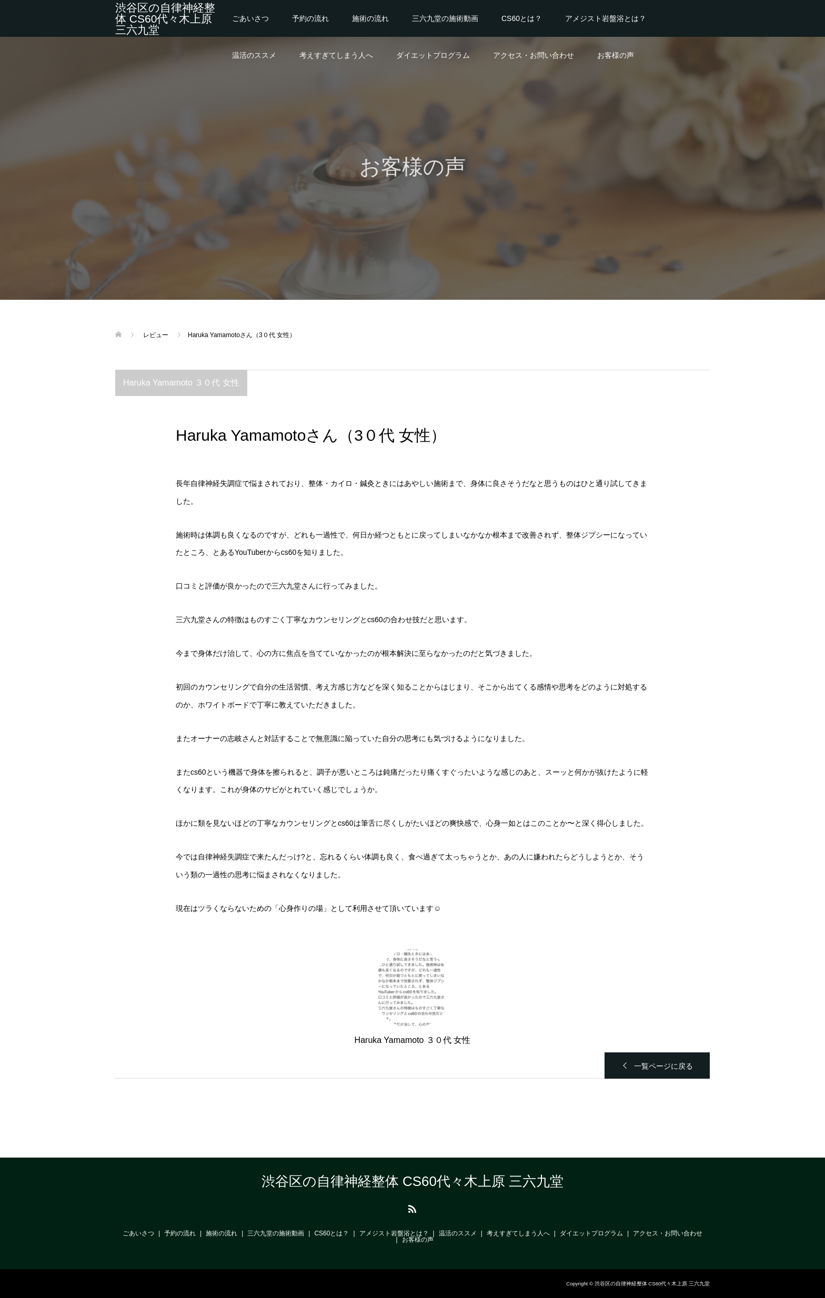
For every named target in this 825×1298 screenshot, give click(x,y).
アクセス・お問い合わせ (533, 55)
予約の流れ (310, 18)
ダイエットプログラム (433, 55)
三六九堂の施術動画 (445, 18)
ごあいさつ (250, 18)
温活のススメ (254, 55)
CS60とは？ (521, 18)
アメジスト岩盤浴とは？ (605, 18)
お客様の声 (615, 55)
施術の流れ (370, 18)
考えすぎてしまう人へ (336, 55)
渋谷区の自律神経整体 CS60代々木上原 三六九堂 (165, 19)
